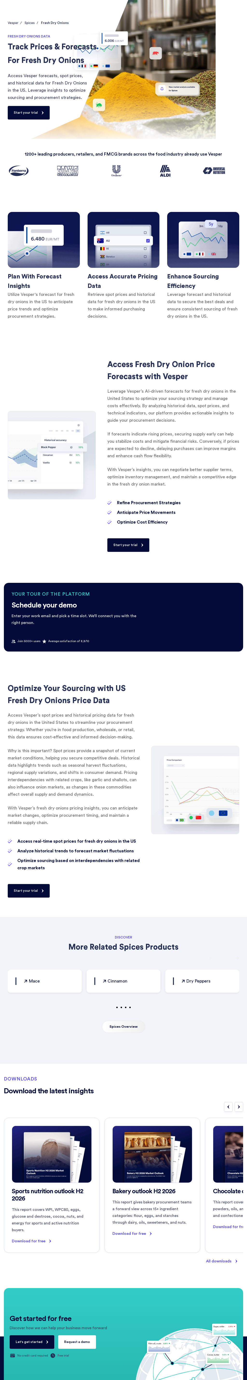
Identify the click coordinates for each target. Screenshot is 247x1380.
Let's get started (29, 1342)
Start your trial (26, 112)
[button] (213, 958)
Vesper (13, 23)
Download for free (28, 1241)
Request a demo (77, 1342)
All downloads (219, 1261)
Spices (30, 23)
